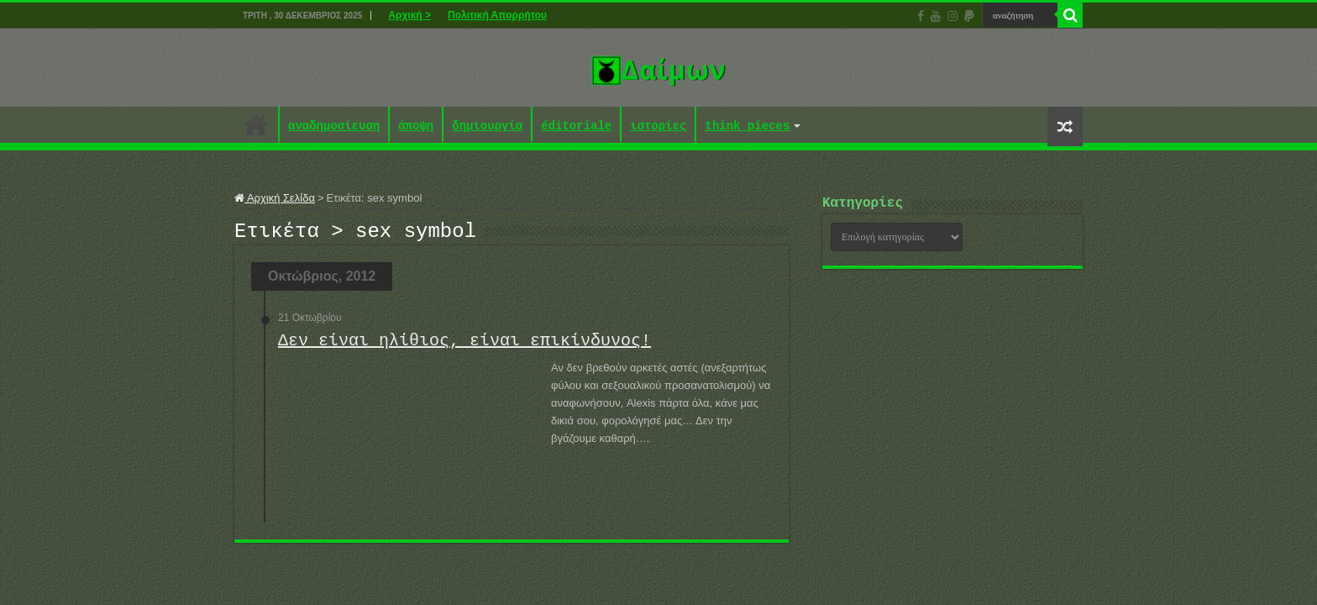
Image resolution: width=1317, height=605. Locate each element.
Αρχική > (409, 15)
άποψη (415, 126)
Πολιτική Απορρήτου (497, 15)
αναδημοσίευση (334, 126)
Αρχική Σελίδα (274, 198)
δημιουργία (487, 126)
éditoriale (576, 126)
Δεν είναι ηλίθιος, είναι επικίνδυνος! (464, 345)
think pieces (747, 126)
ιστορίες (658, 126)
